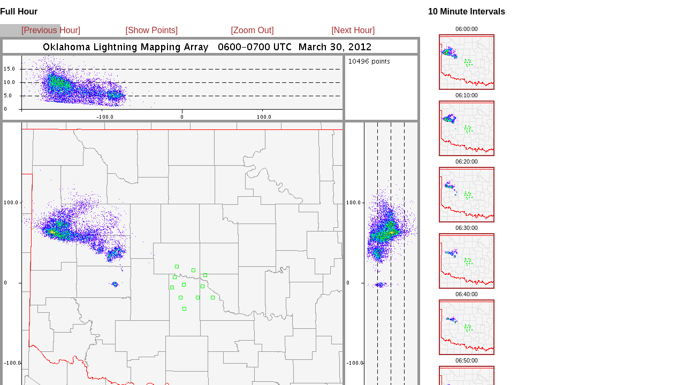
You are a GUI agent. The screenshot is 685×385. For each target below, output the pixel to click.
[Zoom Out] (252, 30)
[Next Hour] (353, 30)
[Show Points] (151, 30)
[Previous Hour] (50, 30)
